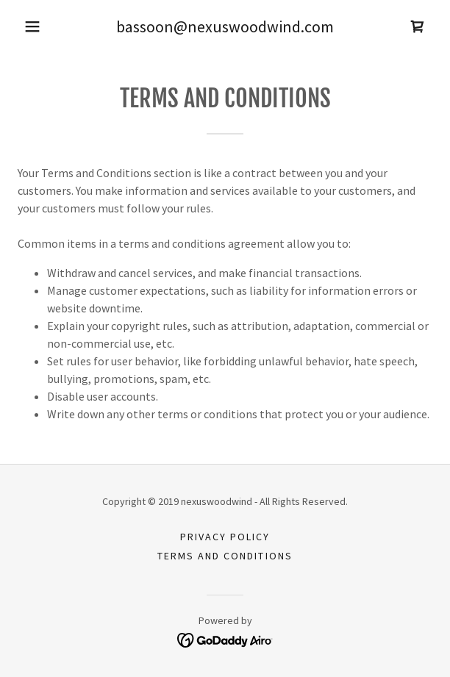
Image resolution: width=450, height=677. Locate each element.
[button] (32, 26)
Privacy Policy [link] (225, 536)
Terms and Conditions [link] (224, 555)
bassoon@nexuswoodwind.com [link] (225, 26)
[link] (417, 26)
